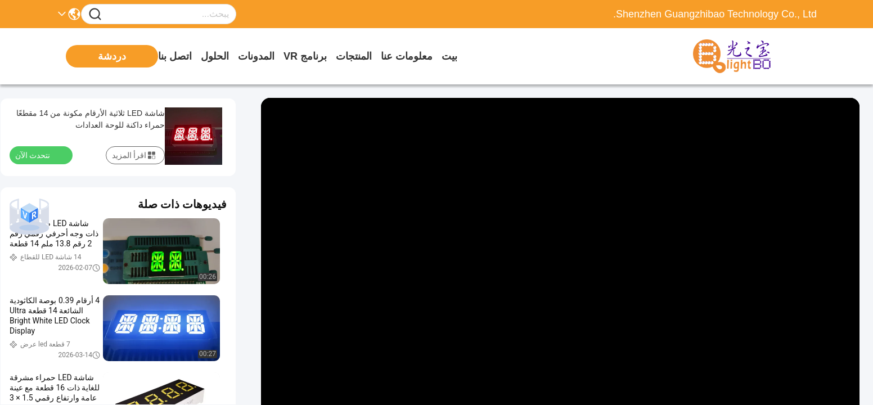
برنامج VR (305, 56)
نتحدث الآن (39, 154)
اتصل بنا (175, 56)
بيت (449, 56)
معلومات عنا (407, 56)
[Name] (95, 14)
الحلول (215, 56)
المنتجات (354, 56)
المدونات (256, 56)
